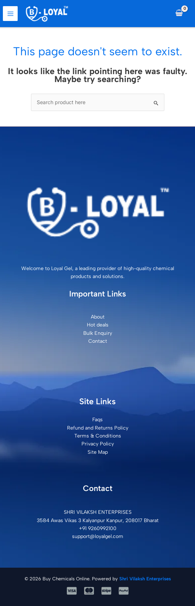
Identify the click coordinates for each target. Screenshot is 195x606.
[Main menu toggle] (10, 13)
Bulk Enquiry (97, 333)
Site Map (98, 452)
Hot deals (97, 325)
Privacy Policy (97, 444)
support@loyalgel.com (97, 536)
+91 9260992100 (97, 528)
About (98, 317)
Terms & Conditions (97, 436)
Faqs (97, 420)
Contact (97, 341)
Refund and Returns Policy (97, 428)
